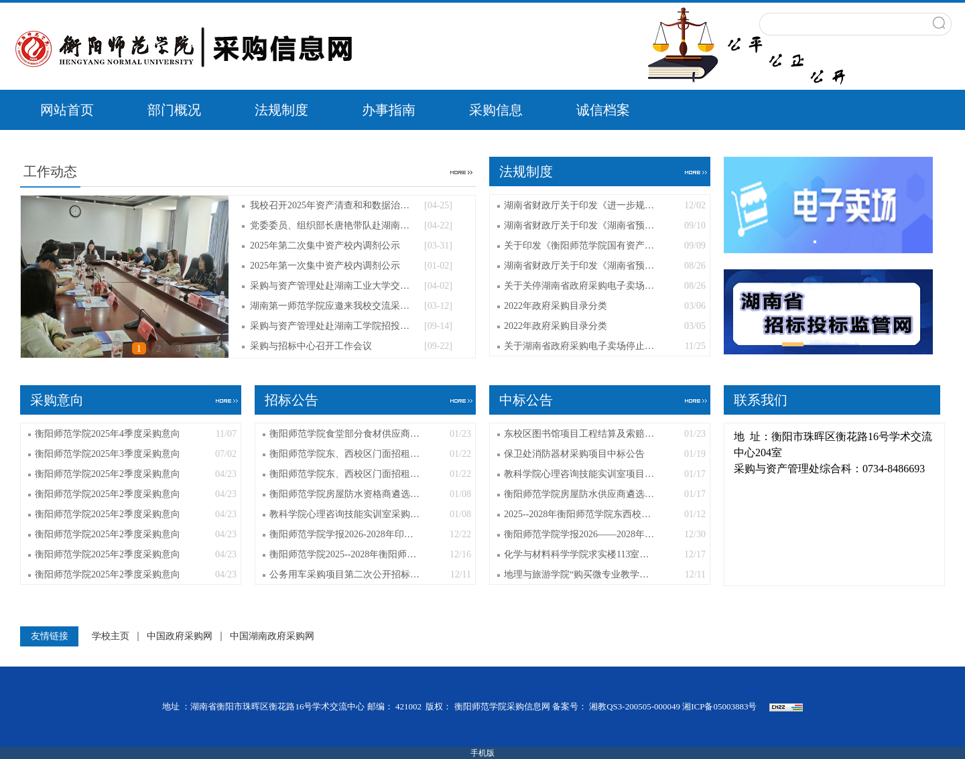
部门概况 (174, 109)
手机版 (482, 753)
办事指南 (388, 109)
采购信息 (496, 109)
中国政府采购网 (179, 636)
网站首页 (67, 109)
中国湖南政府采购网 (272, 636)
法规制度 (281, 109)
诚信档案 (603, 109)
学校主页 (110, 636)
